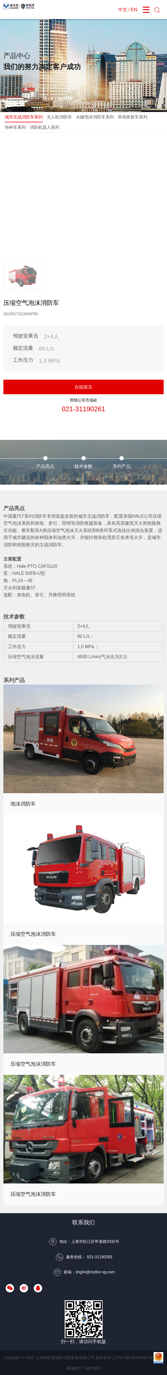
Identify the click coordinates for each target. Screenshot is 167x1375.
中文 (122, 9)
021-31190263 (99, 1257)
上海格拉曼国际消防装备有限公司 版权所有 (73, 1357)
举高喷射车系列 (132, 117)
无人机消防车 (59, 117)
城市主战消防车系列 (24, 117)
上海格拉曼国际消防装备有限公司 (20, 9)
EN (134, 9)
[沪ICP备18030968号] (133, 1357)
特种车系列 (15, 127)
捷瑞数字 (74, 1368)
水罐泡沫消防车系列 (95, 117)
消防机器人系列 (44, 127)
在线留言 (83, 387)
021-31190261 (83, 409)
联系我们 (83, 1222)
